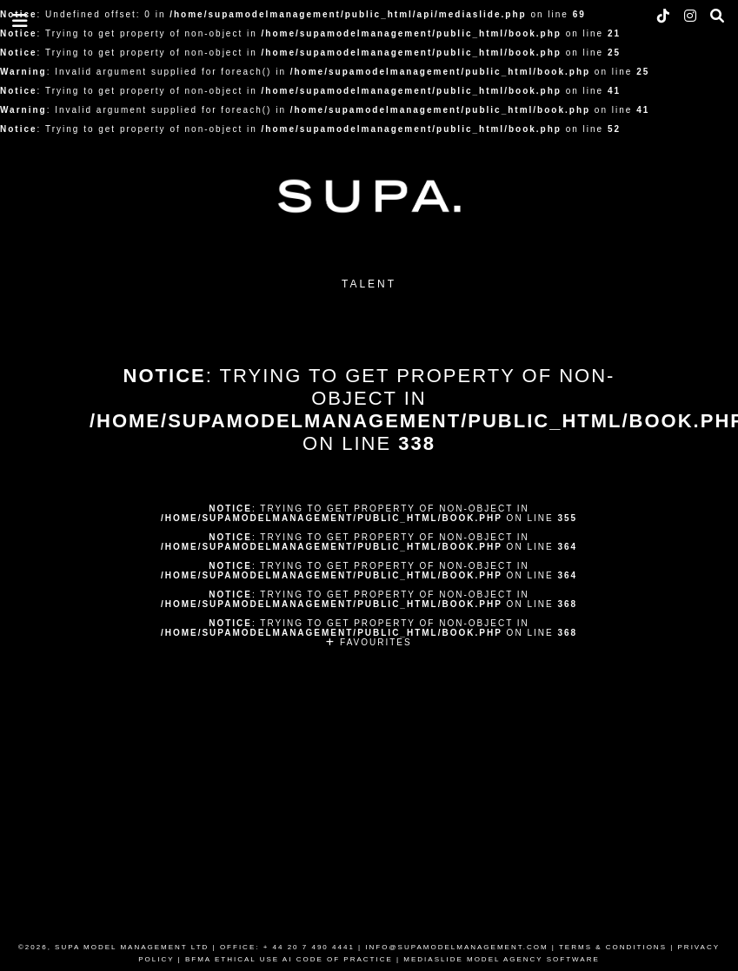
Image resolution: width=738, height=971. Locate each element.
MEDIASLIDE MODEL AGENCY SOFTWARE (501, 959)
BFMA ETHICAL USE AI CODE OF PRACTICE (289, 959)
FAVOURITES (368, 642)
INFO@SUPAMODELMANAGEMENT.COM (456, 947)
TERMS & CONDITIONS (613, 947)
